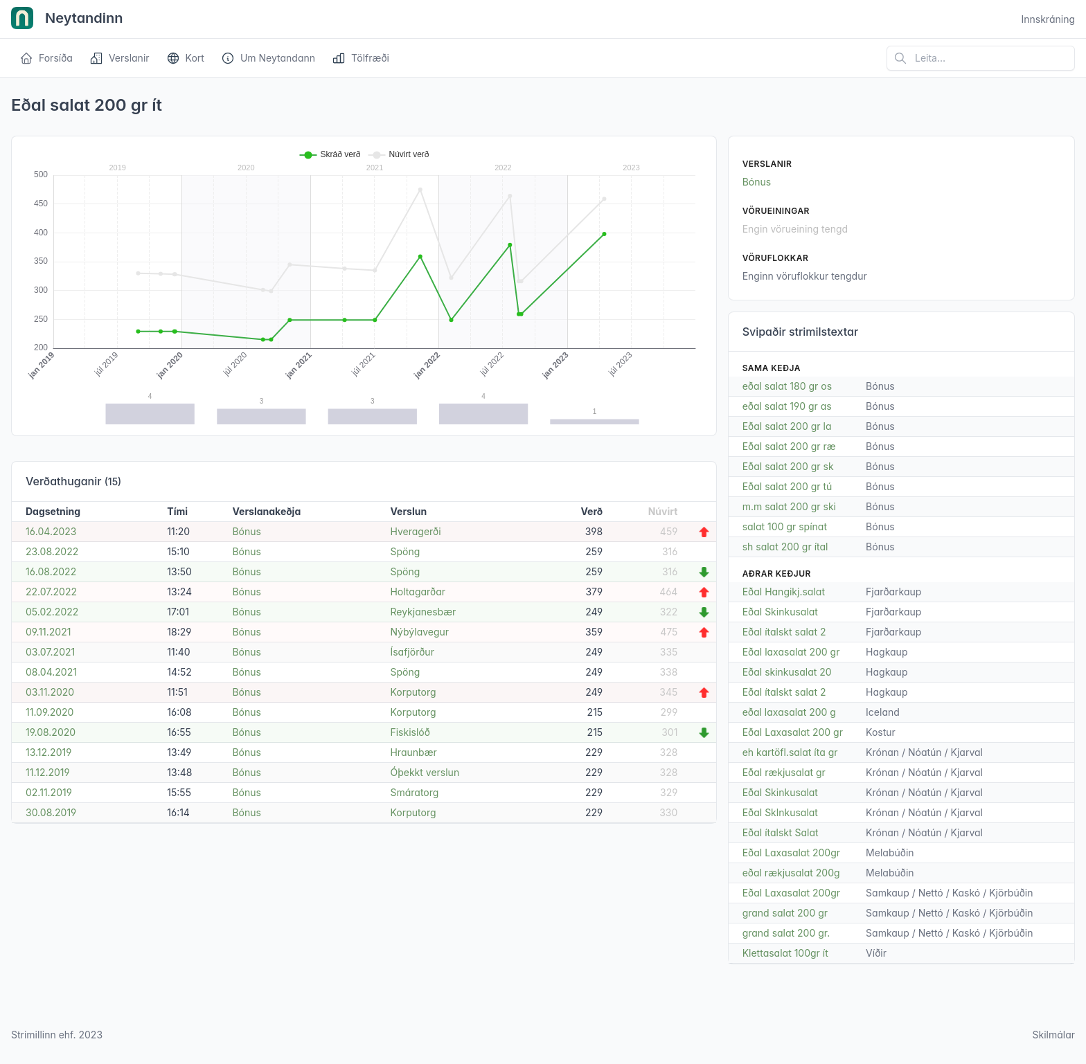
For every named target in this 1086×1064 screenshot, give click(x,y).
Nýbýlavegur (419, 632)
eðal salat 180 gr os (787, 386)
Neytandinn (67, 19)
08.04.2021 (51, 672)
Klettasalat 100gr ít (785, 953)
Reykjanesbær (423, 611)
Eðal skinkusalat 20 (787, 672)
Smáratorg (414, 792)
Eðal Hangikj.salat (783, 591)
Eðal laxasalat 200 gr (791, 652)
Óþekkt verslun (424, 772)
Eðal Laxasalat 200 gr (792, 732)
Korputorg (413, 692)
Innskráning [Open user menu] (1048, 19)
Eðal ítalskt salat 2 (784, 632)
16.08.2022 (51, 571)
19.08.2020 (50, 732)
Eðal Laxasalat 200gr (791, 852)
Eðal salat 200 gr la (787, 426)
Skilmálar (1053, 1034)
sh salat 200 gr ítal (785, 546)
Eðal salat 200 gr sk (788, 466)
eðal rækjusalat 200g (791, 872)
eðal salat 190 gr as (787, 406)
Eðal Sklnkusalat (780, 812)
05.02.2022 (52, 611)
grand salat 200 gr (785, 913)
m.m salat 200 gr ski (789, 506)
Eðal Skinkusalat (780, 611)
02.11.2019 (49, 792)
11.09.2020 (49, 712)
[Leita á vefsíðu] (981, 58)
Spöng (405, 551)
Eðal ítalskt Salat (780, 832)
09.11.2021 (48, 632)
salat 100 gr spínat (784, 526)
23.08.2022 (52, 551)
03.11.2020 (50, 692)
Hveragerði (415, 531)
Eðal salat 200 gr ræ (789, 446)
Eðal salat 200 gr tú (787, 486)
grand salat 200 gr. (786, 933)
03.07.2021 (50, 652)
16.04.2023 (51, 531)
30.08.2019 (51, 812)
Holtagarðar (417, 591)
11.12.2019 (48, 772)
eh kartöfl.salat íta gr (790, 752)
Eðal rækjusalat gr (784, 772)
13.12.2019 (48, 752)
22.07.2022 (51, 591)
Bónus (246, 531)
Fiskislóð (409, 732)
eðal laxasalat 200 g (789, 712)
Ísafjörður (412, 652)
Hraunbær (413, 752)
